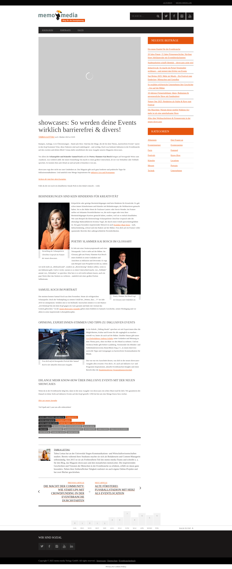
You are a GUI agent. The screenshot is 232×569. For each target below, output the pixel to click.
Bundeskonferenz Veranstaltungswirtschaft (115, 370)
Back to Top (185, 528)
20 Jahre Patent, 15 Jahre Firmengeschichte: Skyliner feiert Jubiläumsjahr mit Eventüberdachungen (170, 56)
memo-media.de (184, 3)
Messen (151, 165)
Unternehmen (176, 171)
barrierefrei (56, 429)
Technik (151, 171)
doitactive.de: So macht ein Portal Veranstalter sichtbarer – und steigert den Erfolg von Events (167, 69)
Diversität (90, 429)
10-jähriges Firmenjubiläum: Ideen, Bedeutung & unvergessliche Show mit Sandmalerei (168, 94)
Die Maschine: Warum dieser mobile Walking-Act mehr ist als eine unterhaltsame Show (168, 111)
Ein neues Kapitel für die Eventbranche (164, 49)
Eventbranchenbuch (127, 561)
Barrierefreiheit (73, 429)
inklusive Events (119, 429)
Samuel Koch (58, 432)
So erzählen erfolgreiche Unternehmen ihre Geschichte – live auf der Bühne (170, 86)
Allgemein (58, 426)
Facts (81, 30)
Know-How (47, 30)
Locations (175, 160)
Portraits (65, 30)
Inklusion (103, 429)
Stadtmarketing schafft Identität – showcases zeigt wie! (171, 63)
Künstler (151, 160)
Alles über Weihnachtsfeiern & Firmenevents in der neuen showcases (169, 120)
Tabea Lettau (46, 137)
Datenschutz (112, 561)
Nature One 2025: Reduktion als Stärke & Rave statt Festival (169, 103)
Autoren (167, 3)
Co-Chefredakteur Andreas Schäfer (99, 338)
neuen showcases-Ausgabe (69, 309)
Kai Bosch (44, 432)
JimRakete (72, 417)
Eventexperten (73, 426)
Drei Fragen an (177, 140)
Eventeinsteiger (154, 145)
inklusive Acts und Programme (103, 172)
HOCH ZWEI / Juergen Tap (72, 423)
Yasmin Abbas (63, 420)
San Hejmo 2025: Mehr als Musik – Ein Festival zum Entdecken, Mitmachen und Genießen (170, 78)
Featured (174, 150)
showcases (72, 432)
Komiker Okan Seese (122, 225)
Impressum (101, 561)
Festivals (151, 155)
